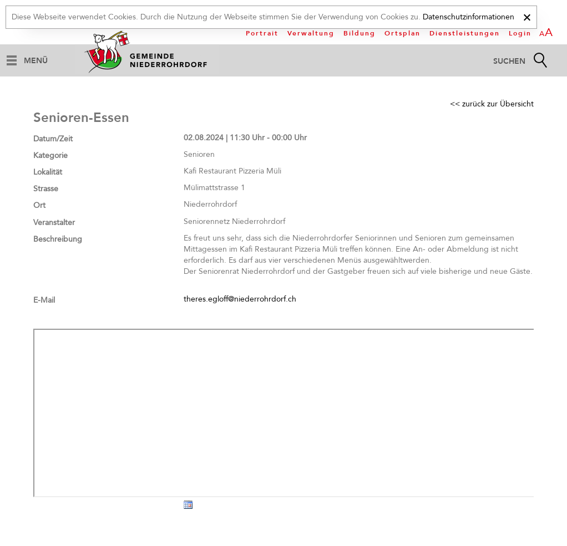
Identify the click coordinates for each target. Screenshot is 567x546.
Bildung (359, 33)
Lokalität (47, 172)
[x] (527, 16)
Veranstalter (54, 222)
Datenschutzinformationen (468, 17)
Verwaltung (311, 33)
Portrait (262, 33)
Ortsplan (402, 33)
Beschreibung (57, 239)
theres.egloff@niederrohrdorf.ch (240, 299)
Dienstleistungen (464, 33)
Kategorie (50, 155)
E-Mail (44, 300)
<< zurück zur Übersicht (492, 104)
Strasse (45, 188)
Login (520, 33)
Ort (39, 205)
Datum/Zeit (53, 139)
